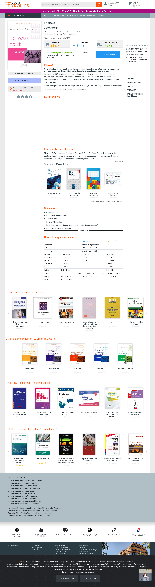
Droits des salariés (45, 516)
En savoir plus (118, 162)
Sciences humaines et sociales (30, 508)
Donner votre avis (69, 34)
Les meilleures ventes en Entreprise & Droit (24, 488)
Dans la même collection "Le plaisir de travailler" (31, 338)
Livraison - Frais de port (63, 550)
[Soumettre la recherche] (99, 4)
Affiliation (82, 548)
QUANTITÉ (86, 53)
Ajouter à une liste (25, 81)
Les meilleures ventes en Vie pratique (22, 499)
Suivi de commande (62, 548)
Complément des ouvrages (88, 550)
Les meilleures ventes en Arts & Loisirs (22, 496)
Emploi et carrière (29, 516)
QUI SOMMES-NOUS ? (14, 545)
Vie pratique (12, 508)
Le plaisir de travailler (90, 251)
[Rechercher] (69, 4)
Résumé (130, 78)
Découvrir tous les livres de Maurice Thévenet (106, 201)
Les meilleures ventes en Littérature (21, 493)
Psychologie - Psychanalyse (54, 508)
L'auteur (131, 86)
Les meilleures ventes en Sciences (21, 491)
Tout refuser (90, 578)
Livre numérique (60, 553)
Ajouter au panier (108, 54)
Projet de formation (43, 513)
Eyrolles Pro (35, 550)
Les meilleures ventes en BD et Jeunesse (23, 504)
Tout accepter (67, 578)
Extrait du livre (134, 82)
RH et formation (29, 511)
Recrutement (83, 551)
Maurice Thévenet (51, 31)
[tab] (57, 44)
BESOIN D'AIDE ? (60, 545)
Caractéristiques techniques (135, 95)
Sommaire (131, 90)
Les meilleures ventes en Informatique (22, 483)
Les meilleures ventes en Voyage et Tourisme (25, 501)
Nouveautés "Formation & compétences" (29, 382)
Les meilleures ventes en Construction (22, 486)
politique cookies (78, 562)
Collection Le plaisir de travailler (71, 31)
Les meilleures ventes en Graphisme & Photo (25, 481)
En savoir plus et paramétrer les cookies (78, 572)
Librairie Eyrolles (36, 548)
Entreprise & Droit (14, 511)
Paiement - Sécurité (61, 551)
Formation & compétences (46, 511)
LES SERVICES (84, 545)
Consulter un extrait (24, 74)
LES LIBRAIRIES (36, 545)
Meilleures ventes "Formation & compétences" (32, 429)
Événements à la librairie (87, 553)
